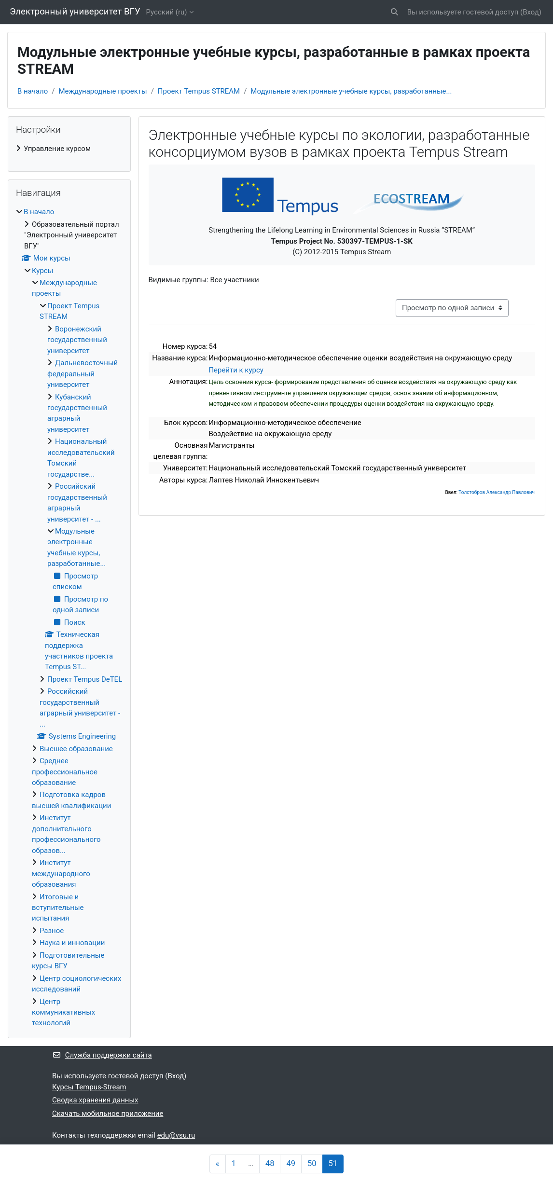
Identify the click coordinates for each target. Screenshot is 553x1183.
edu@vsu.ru (176, 1135)
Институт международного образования (61, 873)
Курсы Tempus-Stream (89, 1087)
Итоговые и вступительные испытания (58, 908)
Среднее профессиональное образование (64, 772)
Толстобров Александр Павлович (496, 492)
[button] (394, 12)
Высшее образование (76, 748)
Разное (52, 930)
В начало (32, 91)
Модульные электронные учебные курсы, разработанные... (351, 91)
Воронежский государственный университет (77, 340)
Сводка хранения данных (95, 1100)
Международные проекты (102, 91)
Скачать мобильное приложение (107, 1113)
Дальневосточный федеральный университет (82, 373)
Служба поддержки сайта (102, 1055)
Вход (531, 12)
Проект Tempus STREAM (199, 91)
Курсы (42, 270)
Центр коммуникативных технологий (63, 1012)
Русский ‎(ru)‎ (166, 12)
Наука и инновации (72, 942)
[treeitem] (69, 148)
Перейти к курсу (235, 370)
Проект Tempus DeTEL (84, 679)
